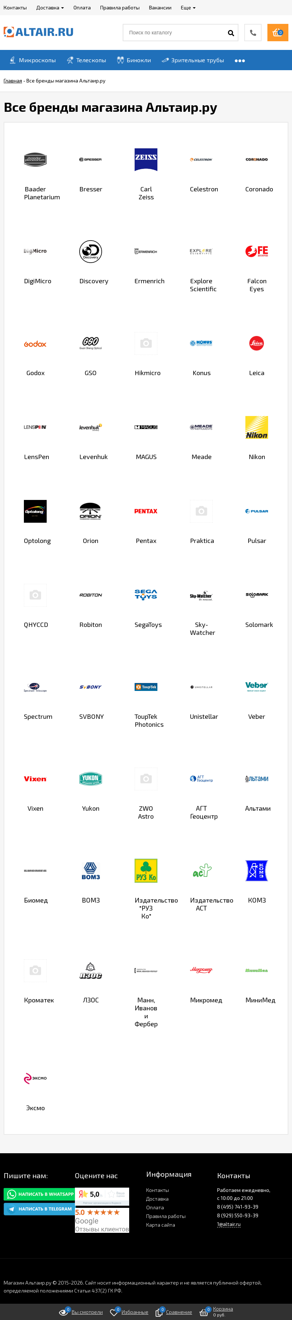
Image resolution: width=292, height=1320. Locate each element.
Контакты (157, 1190)
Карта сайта (160, 1225)
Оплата (155, 1207)
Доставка (157, 1199)
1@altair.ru (229, 1224)
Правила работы (166, 1216)
